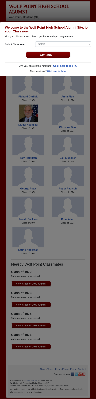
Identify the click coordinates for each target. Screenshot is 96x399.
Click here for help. (56, 71)
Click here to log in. (65, 66)
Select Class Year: (15, 44)
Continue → (48, 54)
